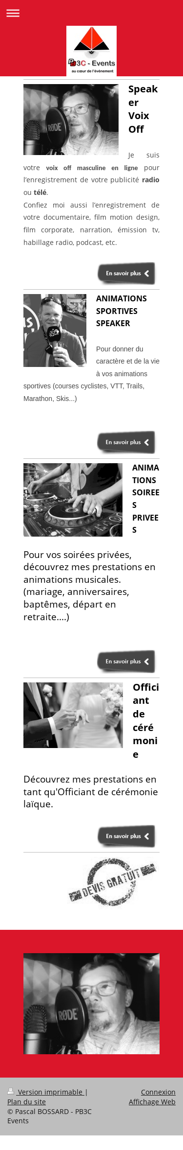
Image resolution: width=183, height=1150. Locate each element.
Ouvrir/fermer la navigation (91, 12)
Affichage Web (152, 1101)
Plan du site (26, 1101)
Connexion (158, 1092)
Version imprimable (45, 1092)
